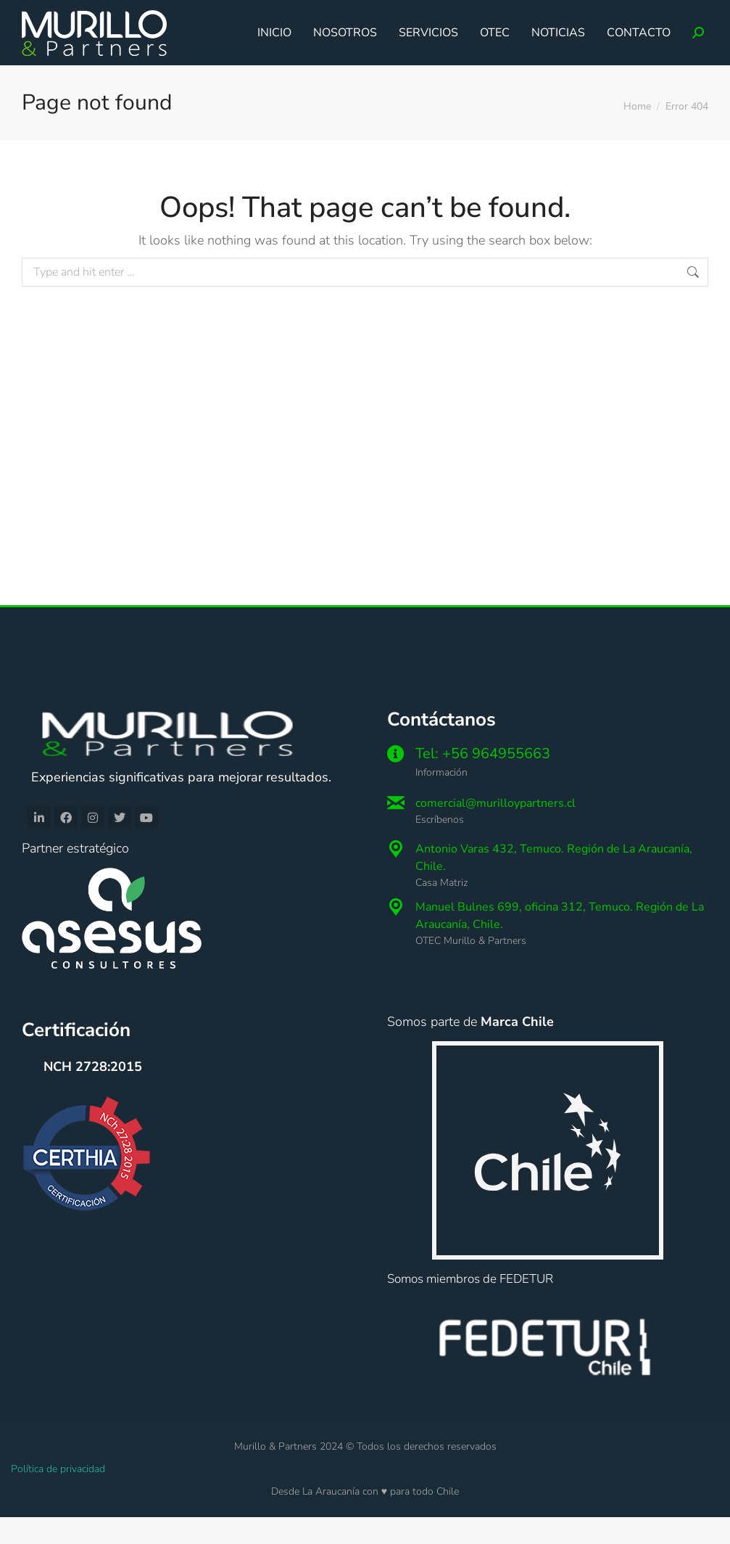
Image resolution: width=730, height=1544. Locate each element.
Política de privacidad (58, 1496)
